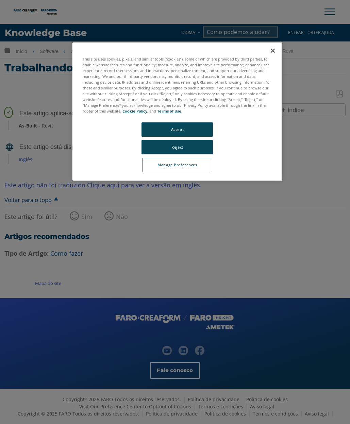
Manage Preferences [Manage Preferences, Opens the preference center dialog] (177, 164)
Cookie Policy (134, 111)
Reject (177, 147)
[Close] (272, 50)
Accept (177, 129)
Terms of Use (169, 111)
